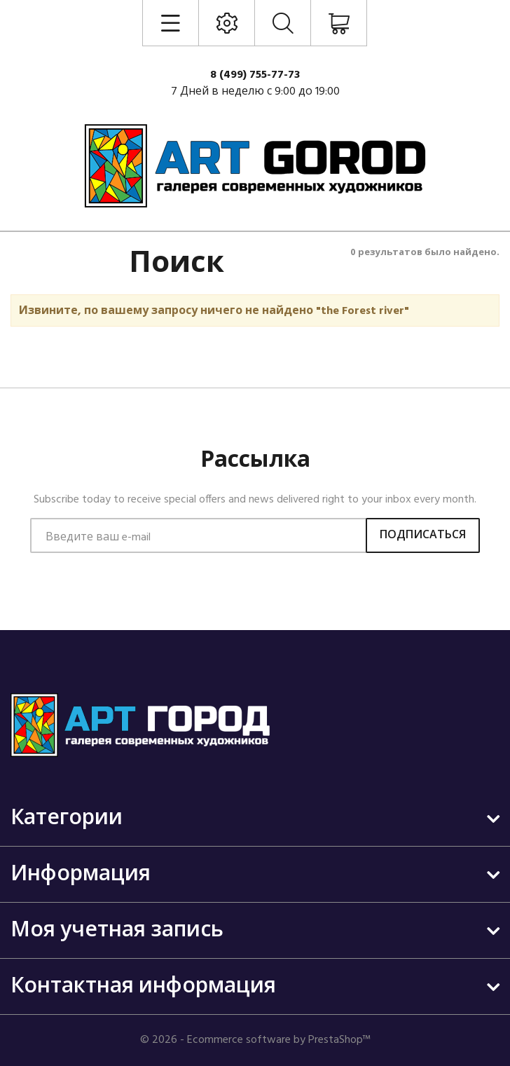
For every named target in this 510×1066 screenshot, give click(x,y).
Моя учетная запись (117, 931)
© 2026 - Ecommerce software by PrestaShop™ (255, 1040)
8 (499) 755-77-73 (255, 75)
